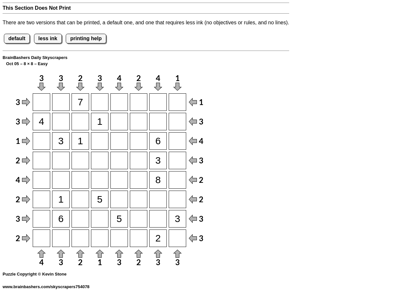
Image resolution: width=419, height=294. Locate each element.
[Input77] (158, 219)
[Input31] (41, 141)
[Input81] (41, 238)
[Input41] (41, 160)
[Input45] (119, 160)
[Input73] (80, 219)
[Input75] (119, 219)
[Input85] (119, 238)
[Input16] (138, 102)
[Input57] (158, 180)
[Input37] (158, 141)
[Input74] (99, 219)
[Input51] (41, 180)
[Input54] (99, 180)
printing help (86, 38)
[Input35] (119, 141)
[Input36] (138, 141)
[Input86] (138, 238)
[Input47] (158, 160)
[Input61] (41, 199)
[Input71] (41, 219)
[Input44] (99, 160)
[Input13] (80, 102)
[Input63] (80, 199)
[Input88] (177, 238)
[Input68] (177, 199)
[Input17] (158, 102)
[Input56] (138, 180)
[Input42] (61, 160)
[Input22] (61, 121)
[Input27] (158, 121)
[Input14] (99, 102)
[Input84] (99, 238)
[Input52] (61, 180)
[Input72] (61, 219)
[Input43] (80, 160)
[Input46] (138, 160)
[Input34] (99, 141)
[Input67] (158, 199)
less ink (47, 38)
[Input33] (80, 141)
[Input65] (119, 199)
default (16, 38)
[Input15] (119, 102)
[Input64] (99, 199)
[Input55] (119, 180)
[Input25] (119, 121)
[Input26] (138, 121)
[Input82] (61, 238)
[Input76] (138, 219)
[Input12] (61, 102)
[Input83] (80, 238)
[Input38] (177, 141)
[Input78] (177, 219)
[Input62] (61, 199)
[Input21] (41, 121)
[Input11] (41, 102)
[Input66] (138, 199)
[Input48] (177, 160)
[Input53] (80, 180)
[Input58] (177, 180)
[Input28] (177, 121)
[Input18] (177, 102)
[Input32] (61, 141)
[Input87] (158, 238)
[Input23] (80, 121)
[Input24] (99, 121)
